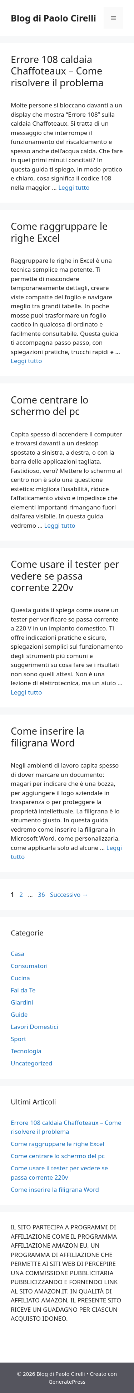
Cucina (20, 978)
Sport (18, 1039)
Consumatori (29, 966)
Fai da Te (23, 990)
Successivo (69, 894)
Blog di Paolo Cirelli (53, 18)
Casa (17, 953)
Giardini (22, 1002)
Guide (19, 1014)
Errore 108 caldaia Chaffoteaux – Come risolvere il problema (57, 71)
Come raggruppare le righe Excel (59, 231)
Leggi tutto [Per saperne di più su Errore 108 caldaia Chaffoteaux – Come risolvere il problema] (73, 187)
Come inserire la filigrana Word (47, 736)
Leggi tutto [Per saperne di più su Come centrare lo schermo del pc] (59, 525)
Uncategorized (32, 1063)
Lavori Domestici (34, 1026)
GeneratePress (67, 1381)
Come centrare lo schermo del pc (49, 405)
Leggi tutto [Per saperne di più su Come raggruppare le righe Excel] (26, 361)
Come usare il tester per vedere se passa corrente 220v (65, 575)
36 (42, 894)
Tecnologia (26, 1051)
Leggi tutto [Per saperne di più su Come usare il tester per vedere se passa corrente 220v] (26, 692)
